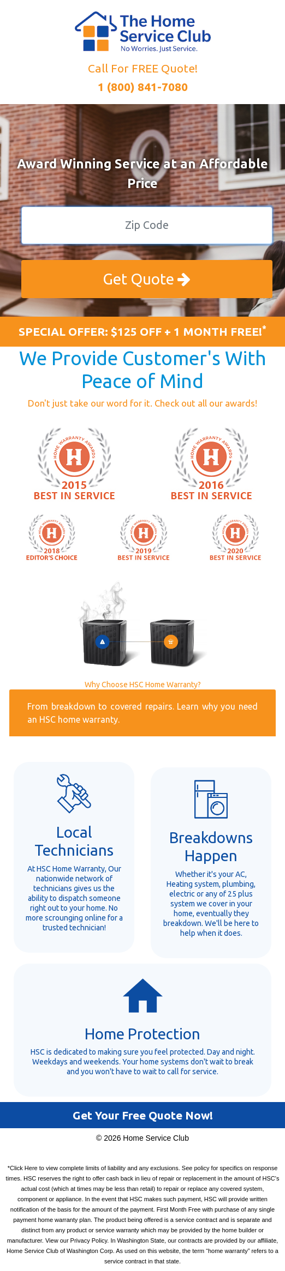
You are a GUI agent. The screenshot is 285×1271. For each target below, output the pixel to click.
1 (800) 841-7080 (143, 86)
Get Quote (147, 278)
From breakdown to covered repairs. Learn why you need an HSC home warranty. (142, 712)
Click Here (24, 1168)
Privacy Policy (89, 1240)
